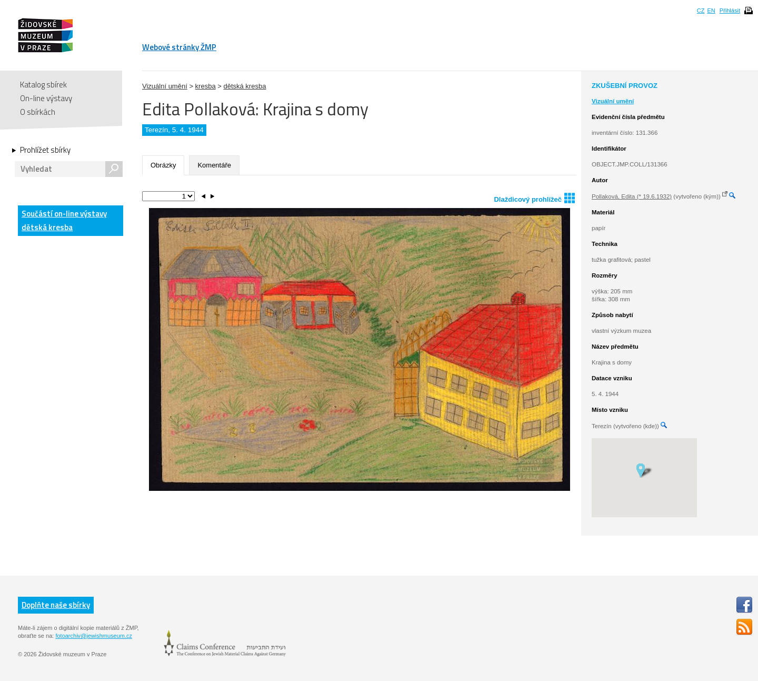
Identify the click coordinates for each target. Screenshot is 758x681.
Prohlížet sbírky (45, 150)
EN (711, 10)
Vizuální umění (164, 86)
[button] (644, 470)
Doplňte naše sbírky (56, 605)
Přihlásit (730, 10)
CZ (701, 10)
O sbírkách (37, 112)
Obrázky (163, 165)
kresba (205, 86)
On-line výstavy (46, 98)
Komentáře (214, 165)
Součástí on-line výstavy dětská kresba (64, 220)
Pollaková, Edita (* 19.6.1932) (632, 196)
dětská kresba (244, 86)
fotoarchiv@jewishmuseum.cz (93, 636)
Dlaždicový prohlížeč (534, 198)
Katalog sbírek (43, 84)
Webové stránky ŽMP (179, 47)
